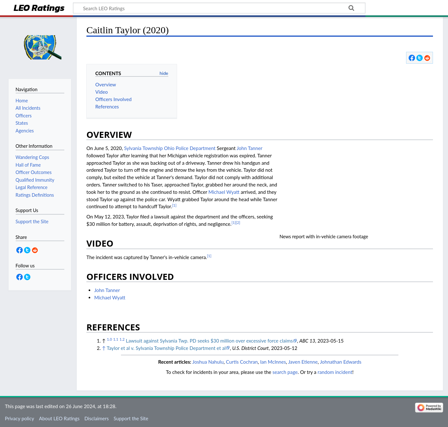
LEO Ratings (39, 8)
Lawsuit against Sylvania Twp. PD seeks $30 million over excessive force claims (209, 341)
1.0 (109, 339)
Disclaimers (96, 418)
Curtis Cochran (242, 362)
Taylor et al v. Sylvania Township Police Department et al (166, 348)
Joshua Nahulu (208, 362)
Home (22, 100)
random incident (335, 372)
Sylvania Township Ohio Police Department (170, 148)
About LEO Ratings (59, 418)
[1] (174, 205)
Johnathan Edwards (341, 362)
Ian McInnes (273, 362)
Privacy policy (19, 418)
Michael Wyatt (223, 192)
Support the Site (131, 418)
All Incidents (28, 108)
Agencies (25, 130)
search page (285, 372)
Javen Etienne (302, 362)
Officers (24, 115)
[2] (238, 222)
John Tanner (249, 148)
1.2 (122, 339)
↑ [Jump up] (104, 348)
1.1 (115, 339)
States (22, 123)
